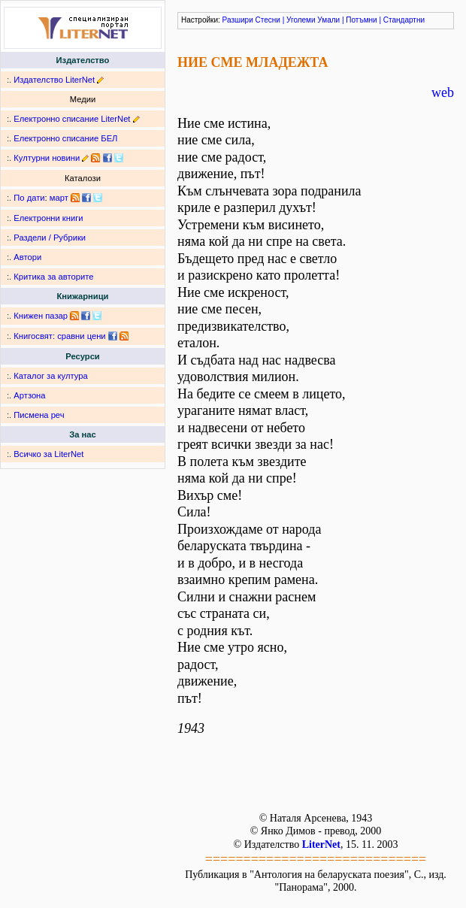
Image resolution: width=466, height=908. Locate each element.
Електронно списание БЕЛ (65, 138)
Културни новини (47, 157)
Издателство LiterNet (54, 79)
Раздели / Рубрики (50, 237)
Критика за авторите (53, 276)
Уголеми (301, 20)
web (442, 92)
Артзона (29, 395)
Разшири (237, 20)
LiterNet (321, 844)
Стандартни (404, 20)
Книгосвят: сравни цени (59, 335)
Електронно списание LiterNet (72, 118)
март (59, 197)
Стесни (268, 20)
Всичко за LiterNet (48, 454)
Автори (27, 257)
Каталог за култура (50, 375)
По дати (29, 197)
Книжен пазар (41, 315)
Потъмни (361, 20)
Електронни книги (48, 217)
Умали (328, 20)
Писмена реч (39, 414)
